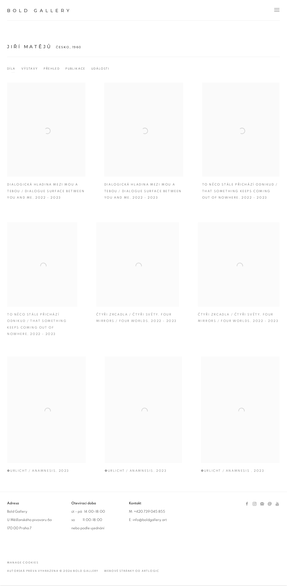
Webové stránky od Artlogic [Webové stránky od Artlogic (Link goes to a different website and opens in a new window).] (131, 571)
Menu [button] (276, 10)
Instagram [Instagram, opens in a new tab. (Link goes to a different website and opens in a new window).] (255, 504)
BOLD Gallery (39, 10)
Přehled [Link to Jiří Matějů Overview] (52, 68)
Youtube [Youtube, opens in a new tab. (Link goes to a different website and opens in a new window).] (277, 504)
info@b (138, 520)
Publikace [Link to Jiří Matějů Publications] (75, 68)
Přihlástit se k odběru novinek (262, 504)
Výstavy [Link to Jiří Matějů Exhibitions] (29, 68)
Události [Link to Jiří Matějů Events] (100, 68)
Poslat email (270, 504)
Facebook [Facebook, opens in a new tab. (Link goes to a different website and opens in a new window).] (247, 504)
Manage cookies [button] (22, 562)
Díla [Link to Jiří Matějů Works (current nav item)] (11, 68)
